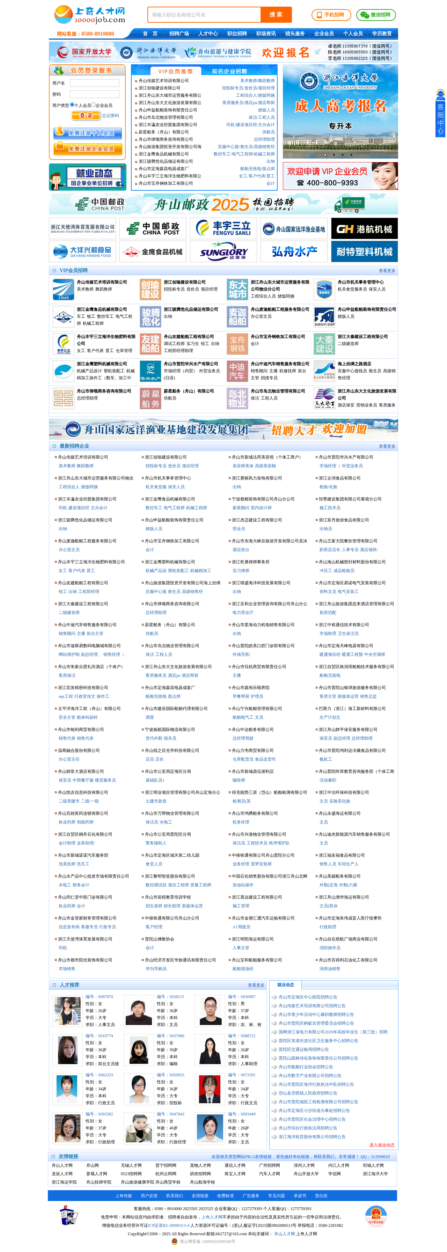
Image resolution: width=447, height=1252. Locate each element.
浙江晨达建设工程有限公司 (257, 897)
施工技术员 (330, 507)
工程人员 (266, 117)
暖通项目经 (330, 654)
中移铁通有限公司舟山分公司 (172, 918)
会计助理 (67, 843)
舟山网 (92, 1165)
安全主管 (67, 717)
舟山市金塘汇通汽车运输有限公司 (263, 918)
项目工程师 (178, 885)
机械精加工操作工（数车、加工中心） (106, 377)
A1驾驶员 (241, 926)
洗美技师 (67, 864)
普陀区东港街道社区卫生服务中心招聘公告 (318, 1040)
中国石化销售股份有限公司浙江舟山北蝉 (269, 876)
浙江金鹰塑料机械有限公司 (102, 363)
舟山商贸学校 (168, 1182)
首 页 (150, 33)
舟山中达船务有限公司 (253, 729)
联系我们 (174, 1195)
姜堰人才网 (96, 1173)
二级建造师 (348, 343)
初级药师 (85, 822)
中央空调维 (374, 654)
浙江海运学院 (64, 1182)
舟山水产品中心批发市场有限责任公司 (93, 876)
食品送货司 (265, 759)
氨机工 (326, 759)
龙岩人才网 (62, 1173)
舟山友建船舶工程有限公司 (189, 336)
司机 (230, 124)
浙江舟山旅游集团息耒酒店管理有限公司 (356, 603)
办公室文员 (261, 316)
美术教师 (248, 80)
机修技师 (287, 370)
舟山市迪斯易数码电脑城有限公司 (89, 645)
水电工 (65, 885)
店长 (159, 759)
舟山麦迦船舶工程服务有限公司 (280, 309)
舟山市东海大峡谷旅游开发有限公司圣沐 (269, 541)
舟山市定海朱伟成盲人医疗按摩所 (350, 918)
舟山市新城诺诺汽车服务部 (83, 855)
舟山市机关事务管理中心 (361, 282)
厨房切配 (328, 612)
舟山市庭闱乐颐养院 (251, 687)
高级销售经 (264, 146)
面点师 (268, 168)
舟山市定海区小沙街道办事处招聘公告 (314, 1110)
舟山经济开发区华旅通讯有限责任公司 (180, 960)
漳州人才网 (304, 1165)
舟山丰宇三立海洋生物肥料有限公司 (106, 340)
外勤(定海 (329, 885)
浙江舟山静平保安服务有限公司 (348, 729)
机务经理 (241, 822)
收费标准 (225, 1195)
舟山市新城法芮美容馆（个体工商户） (267, 457)
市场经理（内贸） (180, 370)
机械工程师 (264, 154)
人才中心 (208, 33)
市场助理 (328, 633)
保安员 (65, 780)
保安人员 (377, 289)
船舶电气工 (243, 717)
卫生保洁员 (348, 633)
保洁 (253, 117)
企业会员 (324, 33)
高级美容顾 (265, 465)
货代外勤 (154, 738)
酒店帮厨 (266, 102)
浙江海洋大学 (375, 1173)
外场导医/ (241, 654)
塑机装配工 (114, 370)
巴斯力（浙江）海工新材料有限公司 (352, 708)
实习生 (192, 343)
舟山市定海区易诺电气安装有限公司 (352, 582)
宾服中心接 (228, 146)
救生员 (246, 146)
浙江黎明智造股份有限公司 (170, 876)
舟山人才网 (62, 1165)
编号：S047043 (170, 1114)
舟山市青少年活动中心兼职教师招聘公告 (316, 1014)
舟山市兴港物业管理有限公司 (259, 834)
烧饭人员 (266, 110)
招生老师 (154, 905)
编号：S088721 (242, 1035)
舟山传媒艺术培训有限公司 (164, 80)
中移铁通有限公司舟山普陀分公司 (263, 855)
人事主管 (241, 947)
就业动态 (285, 984)
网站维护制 (69, 654)
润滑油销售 (330, 968)
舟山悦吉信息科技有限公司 (83, 792)
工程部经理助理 (178, 350)
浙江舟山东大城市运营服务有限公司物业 (95, 478)
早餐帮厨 (241, 696)
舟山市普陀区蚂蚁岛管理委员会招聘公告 (316, 1023)
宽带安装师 (261, 864)
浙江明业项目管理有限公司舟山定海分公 (182, 792)
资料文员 (328, 591)
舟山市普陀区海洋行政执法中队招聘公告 (316, 1084)
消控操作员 (330, 947)
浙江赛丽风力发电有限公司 (257, 478)
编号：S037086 (170, 1035)
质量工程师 (200, 885)
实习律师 (241, 570)
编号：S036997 (242, 996)
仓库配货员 (243, 759)
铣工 (91, 316)
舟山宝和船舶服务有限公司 (257, 960)
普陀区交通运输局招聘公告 (304, 1049)
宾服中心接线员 (352, 370)
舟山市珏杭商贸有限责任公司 (259, 666)
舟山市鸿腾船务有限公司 (255, 813)
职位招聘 (237, 33)
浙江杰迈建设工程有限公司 (257, 520)
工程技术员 (257, 843)
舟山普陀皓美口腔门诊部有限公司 (263, 645)
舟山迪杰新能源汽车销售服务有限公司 (354, 834)
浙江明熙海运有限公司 (253, 939)
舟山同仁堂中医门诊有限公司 (85, 897)
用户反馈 (149, 1195)
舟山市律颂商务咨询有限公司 (166, 139)
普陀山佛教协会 (159, 939)
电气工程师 (242, 154)
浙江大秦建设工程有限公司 (363, 336)
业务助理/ (86, 843)
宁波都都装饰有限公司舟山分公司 (263, 499)
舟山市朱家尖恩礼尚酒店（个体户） (91, 666)
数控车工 (222, 154)
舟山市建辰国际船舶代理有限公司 (176, 708)
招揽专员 (269, 377)
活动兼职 (328, 780)
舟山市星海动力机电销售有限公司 (263, 624)
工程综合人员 (263, 296)
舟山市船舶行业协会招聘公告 (306, 1066)
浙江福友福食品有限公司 (342, 855)
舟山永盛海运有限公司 (340, 813)
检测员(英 (242, 801)
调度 (150, 717)
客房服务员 (232, 102)
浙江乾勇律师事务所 (251, 561)
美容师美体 (243, 465)
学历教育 (382, 33)
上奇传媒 (123, 1195)
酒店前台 (241, 549)
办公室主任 (69, 759)
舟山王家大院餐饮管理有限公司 (348, 541)
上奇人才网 (211, 1217)
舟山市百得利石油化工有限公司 (348, 960)
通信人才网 (235, 1165)
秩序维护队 (279, 843)
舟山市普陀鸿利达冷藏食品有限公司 (352, 750)
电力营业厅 (243, 612)
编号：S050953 (170, 1074)
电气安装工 (348, 591)
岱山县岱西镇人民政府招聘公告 (308, 1093)
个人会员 (353, 33)
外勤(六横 (348, 885)
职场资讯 (266, 33)
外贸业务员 (352, 465)
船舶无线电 (250, 168)
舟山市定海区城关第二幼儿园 (172, 855)
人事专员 (350, 549)
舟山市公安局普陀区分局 (168, 834)
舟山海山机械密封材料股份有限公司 (352, 561)
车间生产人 (348, 864)
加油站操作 (243, 885)
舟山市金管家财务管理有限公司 (87, 918)
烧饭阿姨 (266, 95)
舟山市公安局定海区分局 (168, 771)
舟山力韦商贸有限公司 (253, 750)
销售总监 (368, 696)
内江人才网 (338, 1165)
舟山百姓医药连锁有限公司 (83, 813)
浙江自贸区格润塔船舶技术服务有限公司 (356, 666)
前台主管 (95, 633)
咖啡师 (239, 780)
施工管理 (241, 905)
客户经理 (154, 926)
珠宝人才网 (235, 1173)
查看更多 (387, 270)
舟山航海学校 (202, 1182)
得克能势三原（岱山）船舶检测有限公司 (269, 792)
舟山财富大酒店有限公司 (81, 771)
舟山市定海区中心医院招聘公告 (308, 997)
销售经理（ (113, 654)
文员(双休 (329, 905)
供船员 (268, 132)
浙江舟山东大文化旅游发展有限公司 (367, 395)
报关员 (170, 738)
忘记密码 (110, 115)
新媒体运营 (192, 905)
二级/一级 (90, 801)
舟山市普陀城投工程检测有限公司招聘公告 (318, 1101)
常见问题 (276, 1195)
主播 (273, 370)
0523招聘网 (131, 1173)
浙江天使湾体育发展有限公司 (85, 939)
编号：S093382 (99, 1114)
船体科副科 (87, 717)
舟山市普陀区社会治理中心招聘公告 (312, 1119)
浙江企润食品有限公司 (340, 478)
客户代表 (257, 176)
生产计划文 (330, 717)
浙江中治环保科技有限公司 (344, 792)
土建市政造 (156, 801)
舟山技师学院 (98, 1182)
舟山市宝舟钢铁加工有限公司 (166, 183)
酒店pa (250, 102)
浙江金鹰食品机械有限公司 (164, 154)
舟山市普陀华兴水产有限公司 (191, 363)
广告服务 (251, 1195)
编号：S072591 (242, 1074)
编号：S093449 (242, 1114)
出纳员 (326, 528)
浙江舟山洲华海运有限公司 (344, 897)
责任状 (321, 1195)
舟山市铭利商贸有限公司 (81, 729)
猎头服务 (295, 33)
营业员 (239, 528)
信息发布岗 (69, 926)
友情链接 (68, 1156)
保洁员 (152, 822)
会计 (270, 183)
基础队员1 (155, 780)
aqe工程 (66, 696)
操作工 (103, 696)
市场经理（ (330, 465)
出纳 (270, 161)
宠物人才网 (200, 1165)
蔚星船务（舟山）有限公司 (164, 132)
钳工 (205, 343)
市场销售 (67, 968)
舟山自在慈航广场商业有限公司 (348, 939)
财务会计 (81, 885)
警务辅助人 (156, 843)
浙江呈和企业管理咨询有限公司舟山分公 (269, 603)
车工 (81, 316)
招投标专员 (232, 88)
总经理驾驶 (243, 738)
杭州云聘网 (165, 1173)
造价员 (250, 88)
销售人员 (328, 864)
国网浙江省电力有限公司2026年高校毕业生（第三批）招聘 (333, 1032)
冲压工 (326, 570)
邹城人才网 (373, 1165)
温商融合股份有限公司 (79, 750)
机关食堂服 (156, 486)
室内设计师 (261, 507)
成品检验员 (344, 570)
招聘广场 (179, 33)
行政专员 (107, 926)
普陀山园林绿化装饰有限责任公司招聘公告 (318, 1058)
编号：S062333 (99, 1074)
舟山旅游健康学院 (136, 1182)
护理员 (257, 696)
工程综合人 (246, 95)
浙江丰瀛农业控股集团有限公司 (168, 124)
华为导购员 (156, 968)
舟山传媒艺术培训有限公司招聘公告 (312, 1005)
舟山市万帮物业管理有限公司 (172, 813)
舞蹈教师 (266, 80)
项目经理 (266, 88)
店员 (150, 759)
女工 (243, 176)
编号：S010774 (99, 1035)
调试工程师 (174, 343)
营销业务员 (366, 405)
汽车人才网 (269, 1173)
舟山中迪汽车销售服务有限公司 (280, 363)
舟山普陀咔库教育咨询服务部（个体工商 (356, 771)
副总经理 (342, 738)
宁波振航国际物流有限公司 (170, 729)
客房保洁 (67, 675)
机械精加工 (200, 570)
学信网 (334, 1173)
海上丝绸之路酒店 (354, 363)
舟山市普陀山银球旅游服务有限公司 (352, 687)
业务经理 (241, 864)
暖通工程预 (352, 654)
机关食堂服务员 (352, 289)
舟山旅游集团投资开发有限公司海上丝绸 (182, 582)
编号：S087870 (99, 996)
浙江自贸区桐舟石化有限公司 (85, 834)
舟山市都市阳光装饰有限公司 (85, 960)
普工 (270, 176)
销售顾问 (259, 370)
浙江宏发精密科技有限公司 (83, 687)
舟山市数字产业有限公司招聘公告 (310, 1075)
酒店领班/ (369, 549)
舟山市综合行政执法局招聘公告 (308, 1128)
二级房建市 (69, 801)
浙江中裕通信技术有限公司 (344, 624)
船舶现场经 (243, 968)
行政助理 (328, 926)
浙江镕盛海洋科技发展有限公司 (261, 582)
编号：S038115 (170, 996)
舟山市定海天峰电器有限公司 (346, 645)
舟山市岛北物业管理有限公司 (166, 117)
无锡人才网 (131, 1165)
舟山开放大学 (306, 1173)
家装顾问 (241, 507)
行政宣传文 (84, 696)
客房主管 (328, 696)
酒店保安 (346, 405)
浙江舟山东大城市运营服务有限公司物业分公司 (280, 286)
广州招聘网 (269, 1165)
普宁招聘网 (165, 1165)
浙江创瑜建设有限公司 (160, 88)
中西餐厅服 (83, 780)
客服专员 (89, 926)
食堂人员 (154, 864)
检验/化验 (328, 486)
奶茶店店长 (330, 549)
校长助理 (172, 905)
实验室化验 (339, 801)
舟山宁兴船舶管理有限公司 (257, 708)
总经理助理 (264, 139)
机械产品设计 (89, 370)
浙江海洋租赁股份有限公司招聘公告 (312, 1136)
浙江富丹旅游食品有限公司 (344, 520)
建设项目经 (246, 124)
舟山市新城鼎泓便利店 (253, 771)
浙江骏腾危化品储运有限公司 (166, 161)
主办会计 (266, 124)
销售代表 (67, 738)
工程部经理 (88, 591)
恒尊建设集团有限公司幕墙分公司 (350, 499)
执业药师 (67, 822)
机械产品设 (156, 570)
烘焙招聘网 (200, 1173)
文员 (259, 717)
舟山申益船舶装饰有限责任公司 (168, 110)
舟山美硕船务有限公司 (340, 876)
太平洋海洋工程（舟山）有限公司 (89, 708)
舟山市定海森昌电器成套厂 (164, 168)
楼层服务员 (105, 780)
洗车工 (83, 864)
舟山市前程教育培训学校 (168, 897)
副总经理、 (91, 654)
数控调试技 (156, 885)
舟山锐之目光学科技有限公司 (172, 750)
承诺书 (300, 1195)
